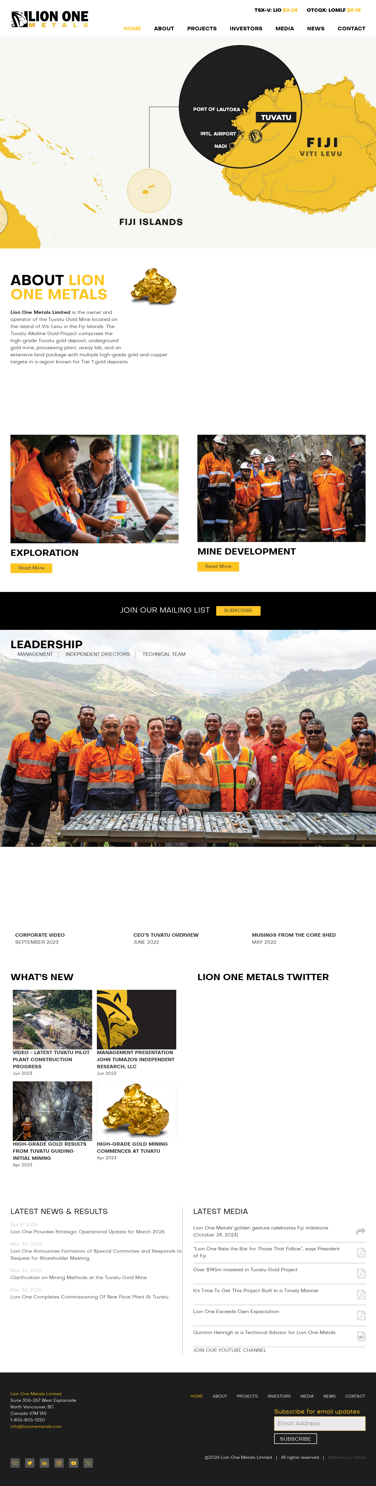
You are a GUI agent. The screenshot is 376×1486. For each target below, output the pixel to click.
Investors (246, 28)
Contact (352, 28)
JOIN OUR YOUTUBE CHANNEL (229, 1350)
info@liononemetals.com (36, 1427)
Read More (31, 568)
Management (35, 654)
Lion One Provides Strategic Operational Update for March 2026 (87, 1232)
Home (132, 28)
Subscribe (238, 610)
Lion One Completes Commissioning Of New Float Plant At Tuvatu (89, 1297)
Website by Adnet (347, 1457)
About (164, 28)
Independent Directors (98, 654)
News (316, 28)
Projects (202, 28)
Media (284, 28)
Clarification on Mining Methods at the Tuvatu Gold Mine (78, 1277)
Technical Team (164, 654)
